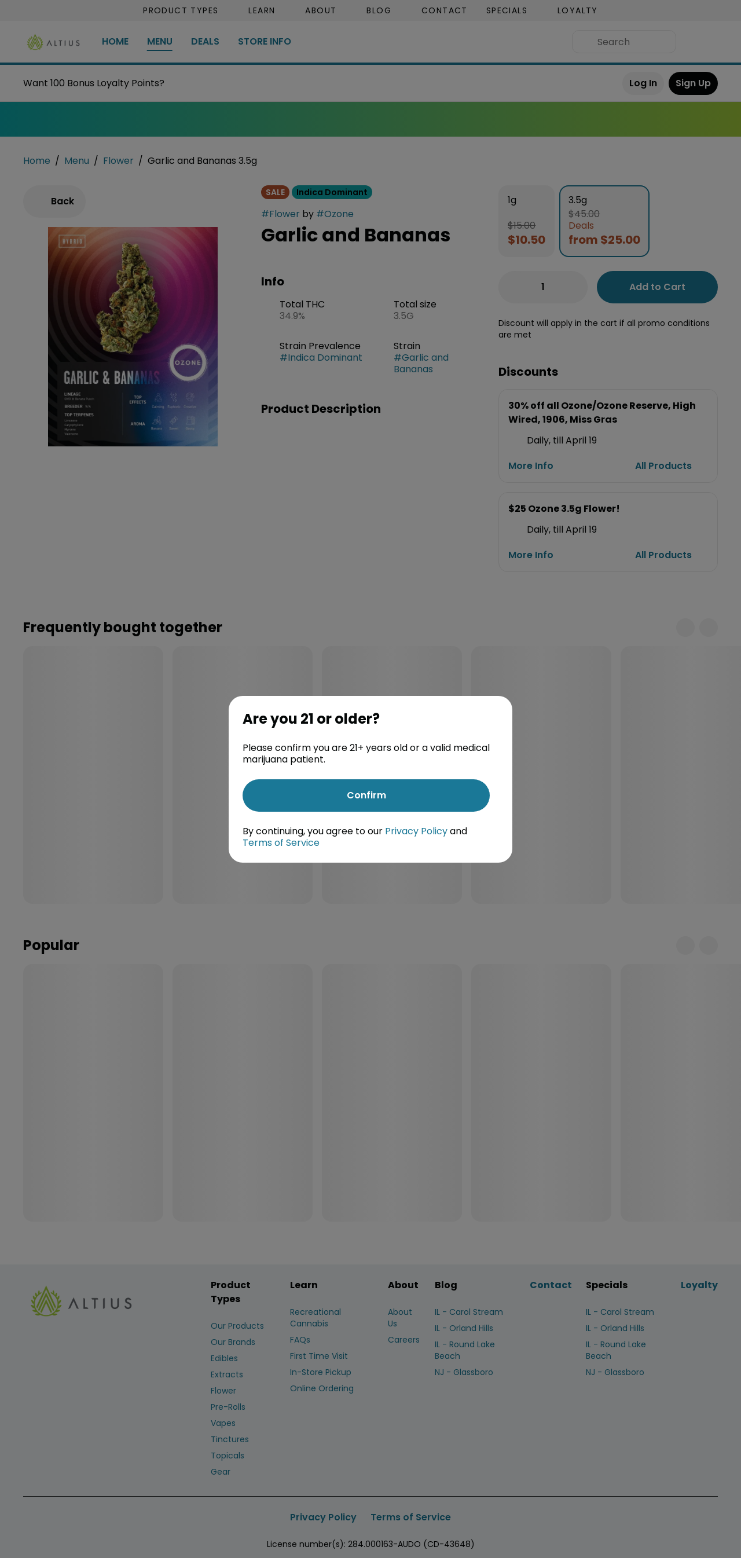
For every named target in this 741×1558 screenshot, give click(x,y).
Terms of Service (281, 842)
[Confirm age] (366, 795)
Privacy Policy (416, 831)
